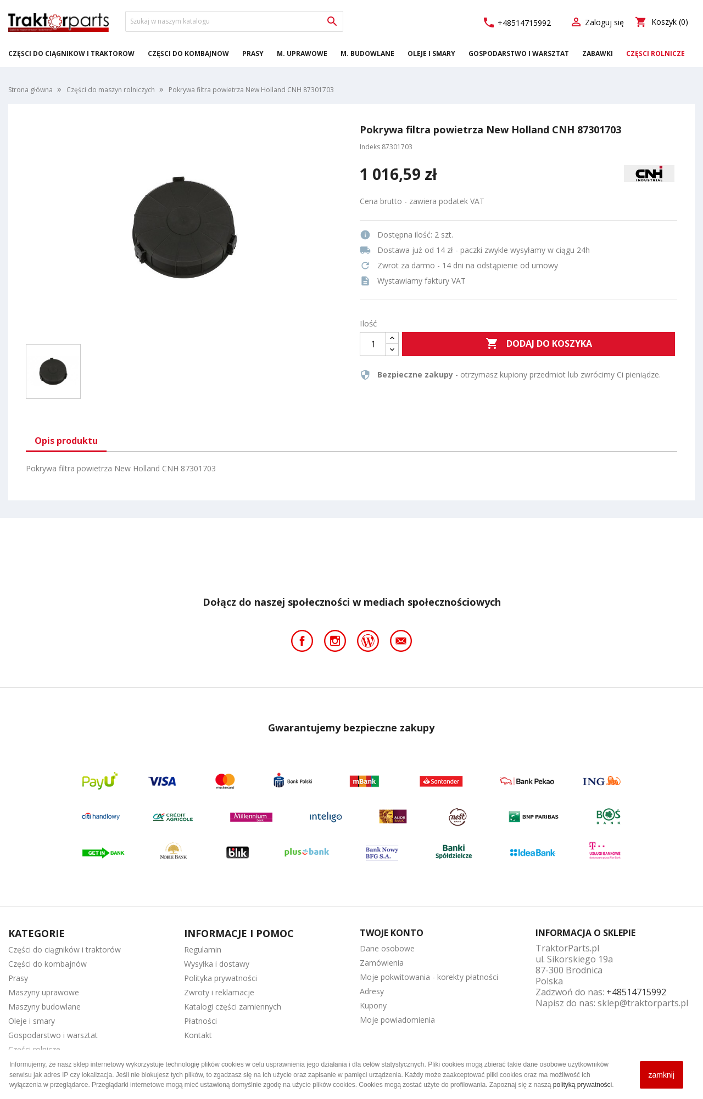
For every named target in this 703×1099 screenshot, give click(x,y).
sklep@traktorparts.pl (643, 1003)
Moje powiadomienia (397, 1020)
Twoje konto (391, 933)
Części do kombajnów (188, 53)
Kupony (373, 1005)
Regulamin (202, 949)
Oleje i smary (431, 53)
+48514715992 (516, 23)
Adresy (372, 991)
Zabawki (597, 53)
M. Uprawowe (302, 53)
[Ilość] (373, 344)
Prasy (253, 53)
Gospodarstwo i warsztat (518, 53)
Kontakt (198, 1035)
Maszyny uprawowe (43, 992)
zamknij (661, 1074)
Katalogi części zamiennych (232, 1006)
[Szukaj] (234, 21)
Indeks (370, 146)
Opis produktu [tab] (66, 441)
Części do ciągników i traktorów (71, 53)
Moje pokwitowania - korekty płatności (429, 977)
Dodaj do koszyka (539, 344)
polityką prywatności (582, 1085)
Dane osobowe (387, 948)
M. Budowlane (367, 53)
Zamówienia (382, 962)
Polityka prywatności (220, 978)
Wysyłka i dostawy (216, 964)
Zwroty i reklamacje (219, 992)
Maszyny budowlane (44, 1006)
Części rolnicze (655, 53)
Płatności (200, 1021)
